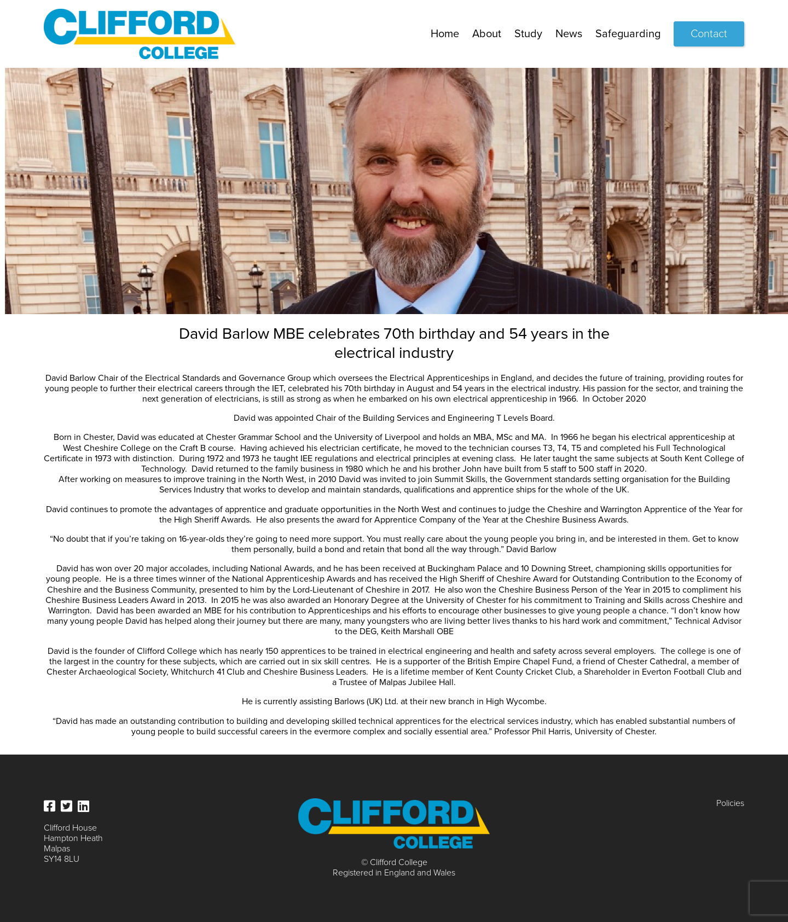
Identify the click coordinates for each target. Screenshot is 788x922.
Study (528, 33)
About (486, 33)
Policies (730, 803)
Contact (709, 33)
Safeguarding (627, 33)
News (568, 33)
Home (445, 33)
